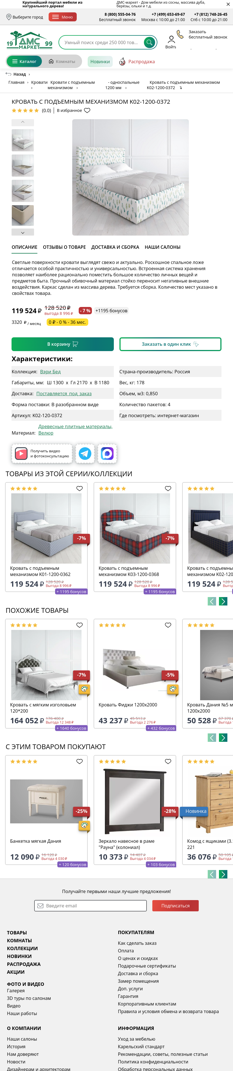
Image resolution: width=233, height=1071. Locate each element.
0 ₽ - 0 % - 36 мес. (67, 322)
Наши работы (22, 1013)
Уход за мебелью (136, 1039)
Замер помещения (138, 981)
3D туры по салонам (29, 998)
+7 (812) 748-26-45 (210, 14)
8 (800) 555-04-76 (120, 14)
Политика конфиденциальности (153, 1062)
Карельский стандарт (141, 1046)
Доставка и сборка (138, 973)
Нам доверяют (23, 1054)
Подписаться (175, 906)
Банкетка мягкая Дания (35, 841)
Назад (19, 74)
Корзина (219, 42)
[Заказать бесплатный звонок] (201, 62)
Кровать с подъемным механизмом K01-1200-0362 (40, 571)
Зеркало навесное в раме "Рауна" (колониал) (127, 844)
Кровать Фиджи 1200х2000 (128, 705)
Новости (16, 1062)
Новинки (100, 61)
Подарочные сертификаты (147, 966)
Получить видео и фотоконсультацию (42, 453)
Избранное (194, 42)
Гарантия (128, 996)
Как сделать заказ (137, 943)
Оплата (126, 951)
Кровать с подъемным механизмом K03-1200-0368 (129, 571)
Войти (171, 42)
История (16, 1046)
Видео (14, 1006)
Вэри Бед (50, 371)
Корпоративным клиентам (147, 1004)
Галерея (16, 991)
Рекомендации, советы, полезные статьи (163, 1054)
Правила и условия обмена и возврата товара (168, 1011)
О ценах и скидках (138, 958)
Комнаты (62, 61)
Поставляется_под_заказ (64, 393)
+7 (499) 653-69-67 (168, 14)
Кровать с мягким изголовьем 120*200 (43, 708)
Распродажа (136, 61)
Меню (62, 17)
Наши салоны (22, 1039)
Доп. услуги (130, 989)
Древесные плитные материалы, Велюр (75, 429)
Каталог (24, 61)
